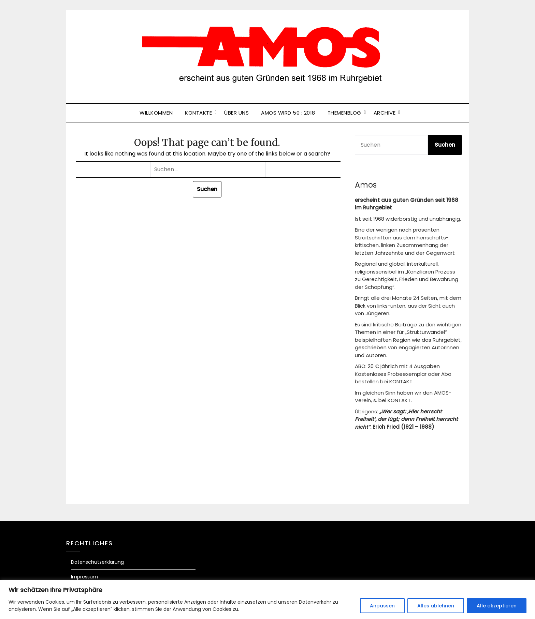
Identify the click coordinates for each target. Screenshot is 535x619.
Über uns (236, 112)
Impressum (84, 576)
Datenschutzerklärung (97, 562)
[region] (267, 599)
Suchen (445, 145)
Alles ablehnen (435, 605)
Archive (385, 112)
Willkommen (156, 112)
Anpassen (382, 605)
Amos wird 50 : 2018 (288, 112)
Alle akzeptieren (497, 605)
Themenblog (344, 112)
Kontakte (198, 112)
